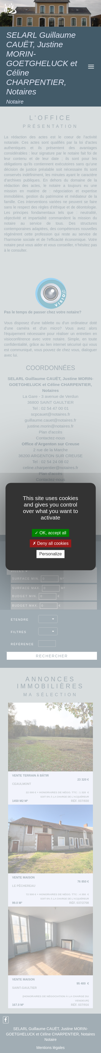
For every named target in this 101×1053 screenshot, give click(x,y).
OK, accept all (50, 533)
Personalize (50, 554)
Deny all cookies (51, 543)
